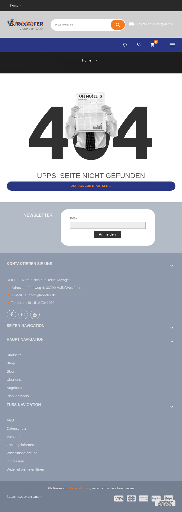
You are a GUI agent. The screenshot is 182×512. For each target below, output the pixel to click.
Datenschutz (16, 428)
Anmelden (107, 234)
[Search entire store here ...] (65, 25)
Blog (10, 371)
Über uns (14, 379)
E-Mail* (74, 218)
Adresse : (19, 288)
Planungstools (18, 396)
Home (86, 60)
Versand (13, 437)
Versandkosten (80, 488)
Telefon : (17, 303)
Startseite (14, 355)
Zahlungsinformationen (25, 445)
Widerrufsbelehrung (22, 453)
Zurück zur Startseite (91, 186)
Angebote (14, 388)
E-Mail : (18, 295)
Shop (11, 363)
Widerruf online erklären (25, 469)
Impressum (15, 461)
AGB (10, 420)
